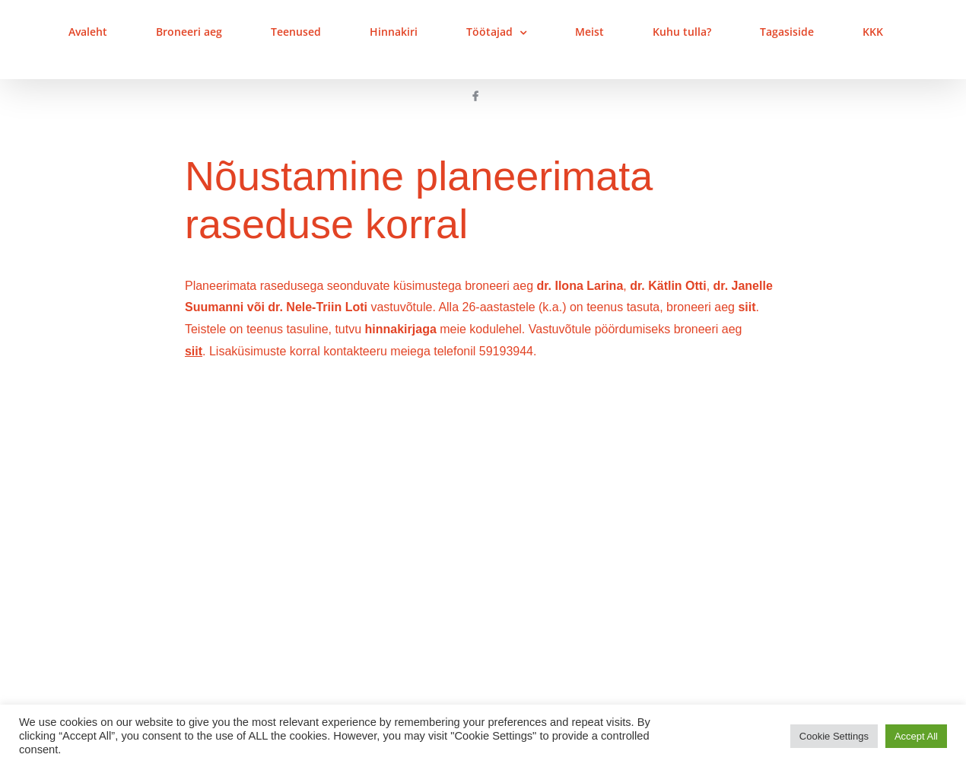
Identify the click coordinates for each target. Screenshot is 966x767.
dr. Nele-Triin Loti (317, 307)
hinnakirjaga (401, 329)
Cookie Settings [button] (834, 736)
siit (746, 307)
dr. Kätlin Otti (668, 285)
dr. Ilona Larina (579, 285)
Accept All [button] (916, 736)
